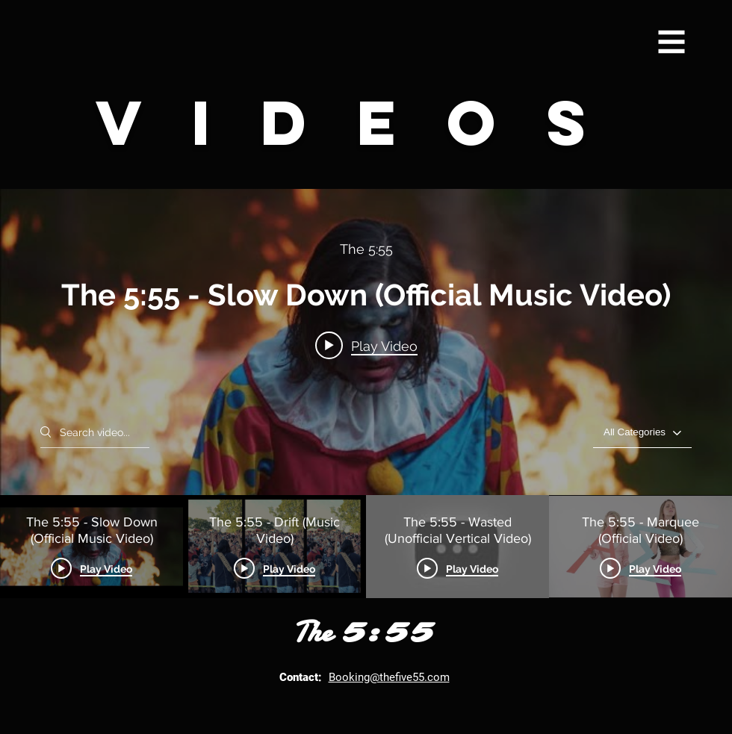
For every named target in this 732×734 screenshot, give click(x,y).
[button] (672, 42)
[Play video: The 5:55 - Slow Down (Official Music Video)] (366, 346)
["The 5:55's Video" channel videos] (366, 546)
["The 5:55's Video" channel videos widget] (366, 393)
